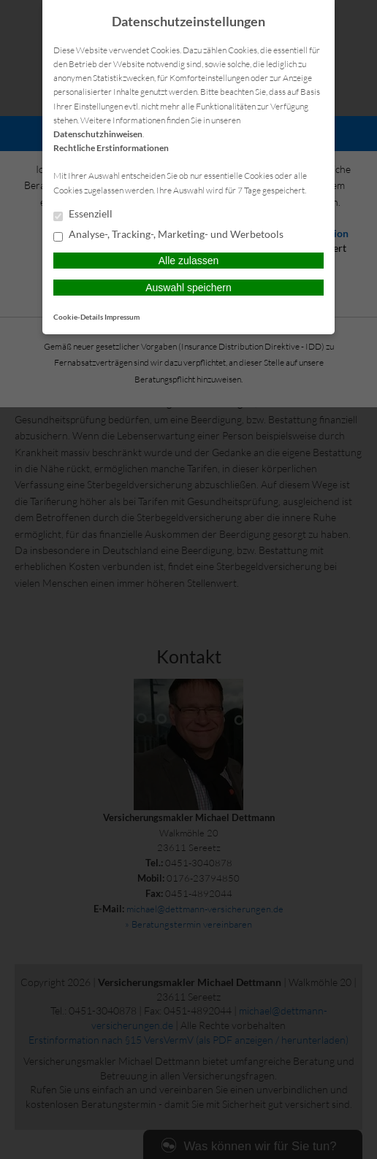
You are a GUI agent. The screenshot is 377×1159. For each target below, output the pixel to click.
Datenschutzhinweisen (97, 133)
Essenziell (83, 214)
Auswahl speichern (188, 287)
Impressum (122, 316)
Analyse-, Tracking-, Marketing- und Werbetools (168, 235)
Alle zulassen (189, 260)
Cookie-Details (78, 316)
